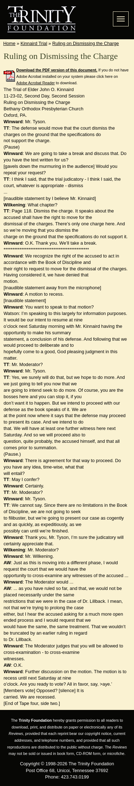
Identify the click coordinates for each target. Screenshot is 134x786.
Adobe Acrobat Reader (35, 83)
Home (9, 43)
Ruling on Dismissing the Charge (85, 43)
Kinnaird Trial (33, 43)
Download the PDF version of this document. (57, 70)
